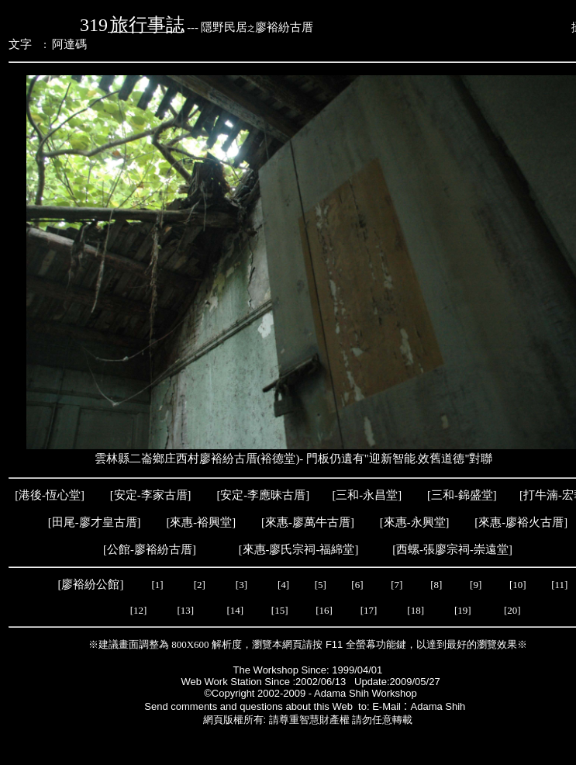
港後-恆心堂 (50, 495)
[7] (396, 584)
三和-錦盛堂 (462, 495)
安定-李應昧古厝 (262, 495)
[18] (416, 610)
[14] (234, 610)
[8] (436, 584)
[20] (512, 610)
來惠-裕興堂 (201, 522)
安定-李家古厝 (151, 495)
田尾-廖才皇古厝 (94, 522)
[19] (464, 610)
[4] (282, 584)
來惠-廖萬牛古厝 (307, 522)
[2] (199, 584)
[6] (356, 584)
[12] (138, 610)
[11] (560, 584)
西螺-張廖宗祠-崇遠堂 (452, 549)
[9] (477, 584)
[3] (241, 584)
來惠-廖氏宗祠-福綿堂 (299, 549)
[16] (324, 610)
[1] (157, 584)
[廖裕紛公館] (92, 584)
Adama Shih (441, 706)
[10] (517, 584)
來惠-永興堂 (415, 522)
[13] (185, 610)
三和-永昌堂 (367, 495)
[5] (320, 584)
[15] (278, 610)
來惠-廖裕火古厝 (521, 522)
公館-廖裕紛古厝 (149, 549)
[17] (369, 610)
